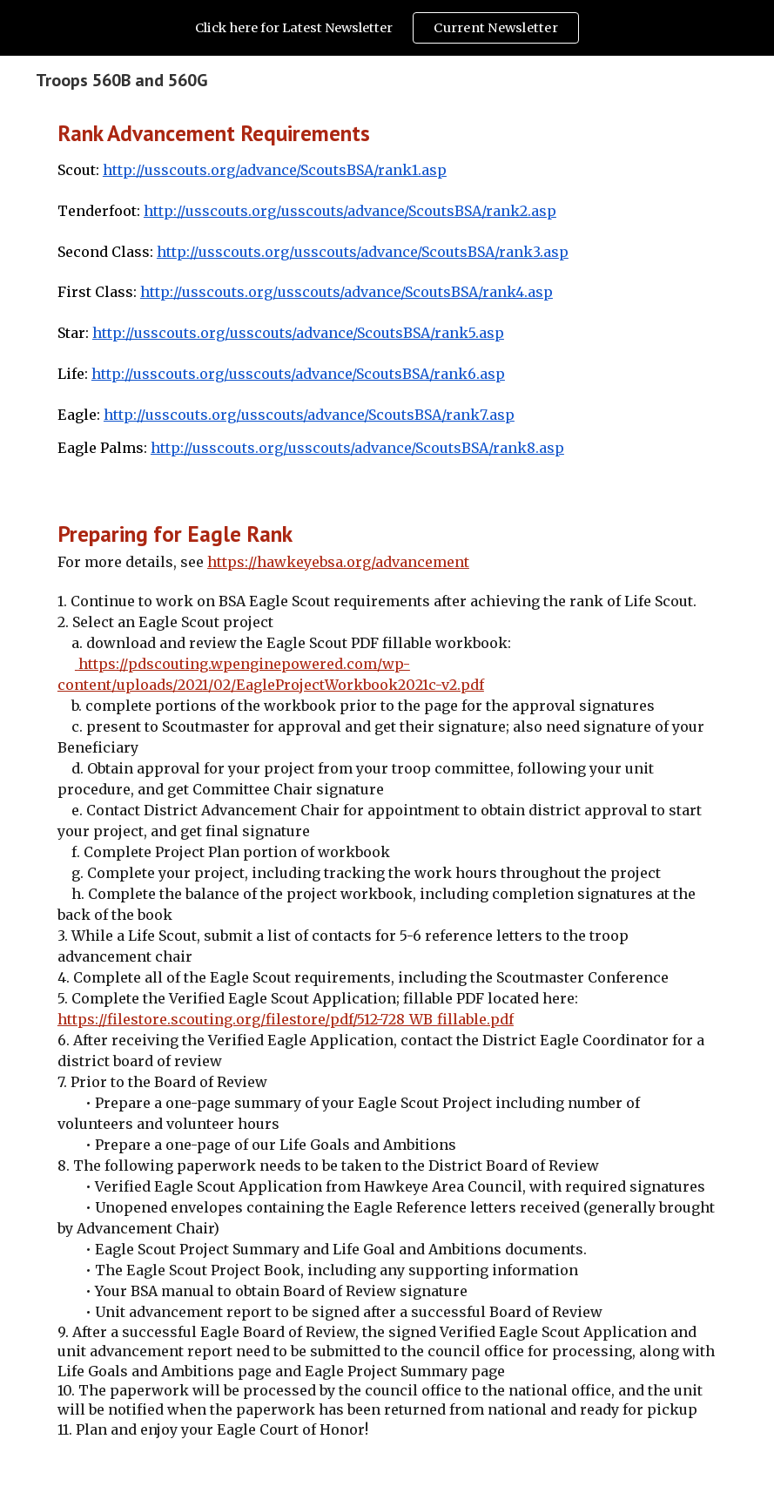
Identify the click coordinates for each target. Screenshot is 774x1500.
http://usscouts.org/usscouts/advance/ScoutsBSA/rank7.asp (309, 414)
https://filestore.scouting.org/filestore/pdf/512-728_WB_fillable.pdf (285, 1019)
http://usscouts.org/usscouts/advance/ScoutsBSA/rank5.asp (298, 332)
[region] (387, 28)
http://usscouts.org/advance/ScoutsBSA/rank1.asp (275, 170)
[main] (387, 296)
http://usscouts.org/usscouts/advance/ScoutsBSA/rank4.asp (346, 292)
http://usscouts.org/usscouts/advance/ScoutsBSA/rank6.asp (298, 373)
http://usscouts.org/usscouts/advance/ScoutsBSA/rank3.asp (363, 251)
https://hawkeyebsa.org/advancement (338, 562)
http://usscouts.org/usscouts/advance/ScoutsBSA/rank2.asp (350, 211)
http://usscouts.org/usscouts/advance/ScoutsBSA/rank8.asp (357, 447)
